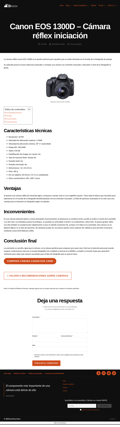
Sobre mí (111, 7)
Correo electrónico (67, 339)
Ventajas (9, 118)
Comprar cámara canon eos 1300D (30, 264)
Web (33, 348)
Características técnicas (14, 115)
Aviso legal (7, 376)
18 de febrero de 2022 (58, 47)
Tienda (100, 7)
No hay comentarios (76, 47)
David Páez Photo (15, 422)
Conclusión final (12, 125)
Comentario (36, 320)
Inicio (61, 7)
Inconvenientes (11, 121)
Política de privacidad (34, 376)
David (44, 47)
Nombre (35, 339)
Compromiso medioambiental (53, 376)
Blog (67, 7)
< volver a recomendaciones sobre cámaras (37, 278)
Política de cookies (19, 376)
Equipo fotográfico (79, 7)
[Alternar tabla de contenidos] (28, 112)
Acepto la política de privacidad (90, 412)
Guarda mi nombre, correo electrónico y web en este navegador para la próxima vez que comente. (58, 358)
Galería (93, 7)
